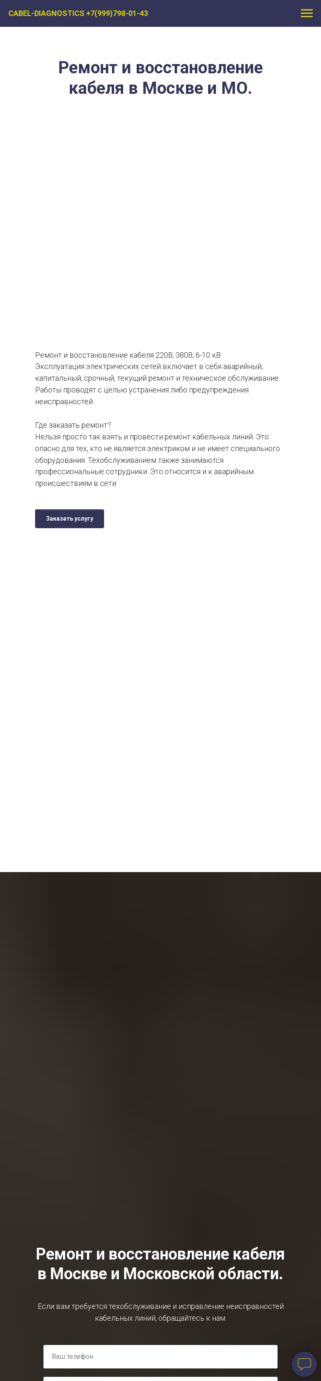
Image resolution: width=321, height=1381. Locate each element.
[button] (69, 518)
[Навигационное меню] (307, 13)
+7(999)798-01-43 (117, 13)
